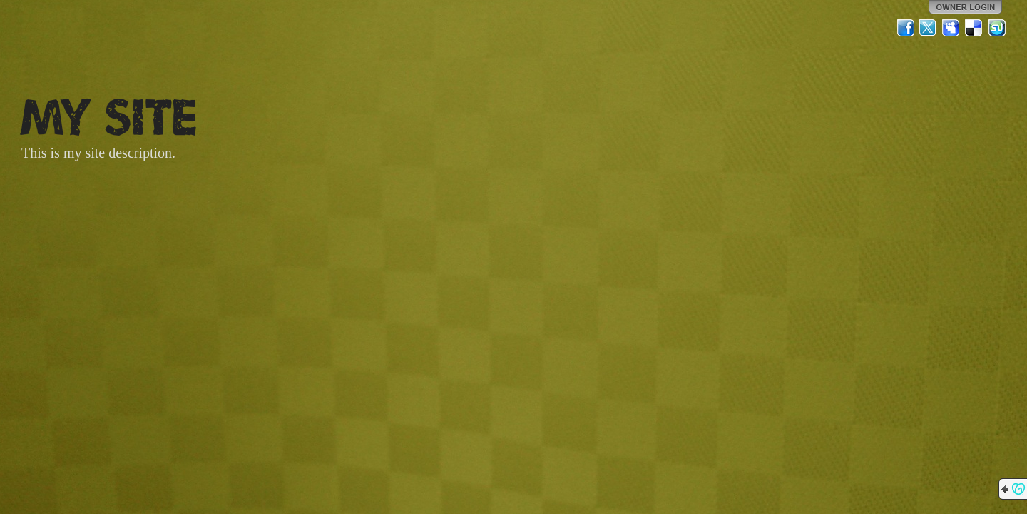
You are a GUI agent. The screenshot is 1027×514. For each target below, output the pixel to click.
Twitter (929, 28)
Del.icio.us (974, 28)
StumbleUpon (997, 28)
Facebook (906, 28)
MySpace (951, 28)
